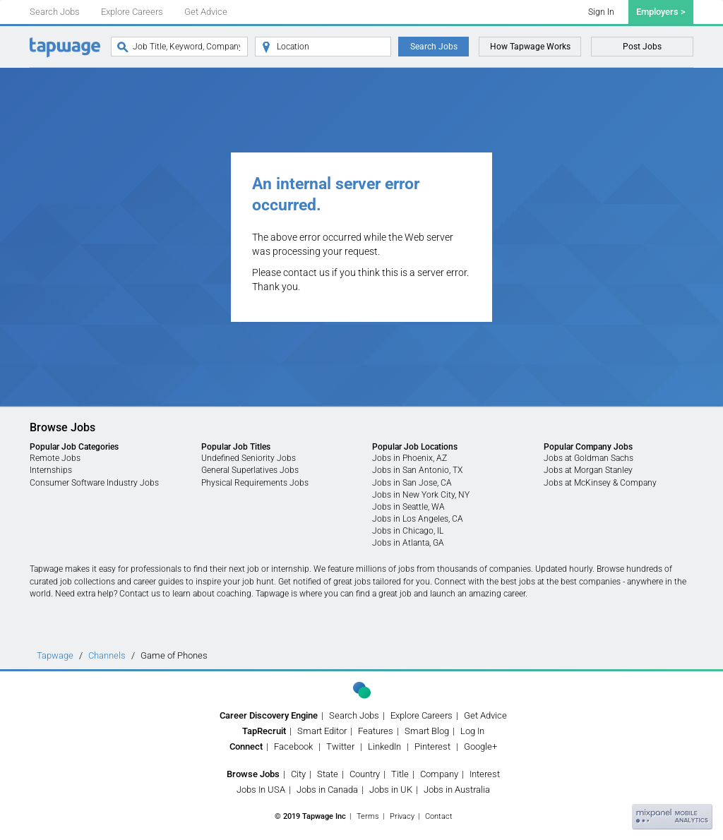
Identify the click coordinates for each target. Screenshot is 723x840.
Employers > (661, 11)
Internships (51, 470)
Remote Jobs (55, 458)
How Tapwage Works (530, 47)
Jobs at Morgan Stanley (588, 470)
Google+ (480, 746)
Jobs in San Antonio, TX (417, 470)
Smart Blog (427, 731)
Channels (107, 655)
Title (400, 774)
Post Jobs (642, 47)
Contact (439, 816)
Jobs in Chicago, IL (407, 531)
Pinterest (432, 746)
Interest (485, 774)
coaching (234, 594)
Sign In (601, 12)
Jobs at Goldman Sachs (588, 458)
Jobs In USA (261, 789)
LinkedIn (384, 746)
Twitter (340, 746)
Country (364, 774)
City (298, 774)
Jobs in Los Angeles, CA (417, 519)
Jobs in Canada (327, 789)
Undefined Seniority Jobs (248, 458)
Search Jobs (55, 11)
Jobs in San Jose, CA (412, 483)
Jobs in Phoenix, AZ (409, 458)
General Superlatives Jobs (250, 470)
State (327, 774)
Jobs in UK (390, 789)
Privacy (402, 816)
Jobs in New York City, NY (421, 495)
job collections (87, 582)
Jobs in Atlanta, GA (408, 543)
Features (375, 731)
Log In (472, 731)
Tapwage (55, 655)
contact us (306, 272)
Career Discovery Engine (269, 715)
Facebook (293, 746)
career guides (158, 582)
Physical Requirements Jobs (255, 483)
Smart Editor (322, 731)
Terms (368, 816)
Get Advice (205, 11)
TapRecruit (264, 731)
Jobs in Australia (457, 789)
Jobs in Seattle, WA (408, 507)
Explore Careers (132, 11)
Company (439, 774)
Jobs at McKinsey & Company (600, 483)
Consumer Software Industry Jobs (94, 483)
